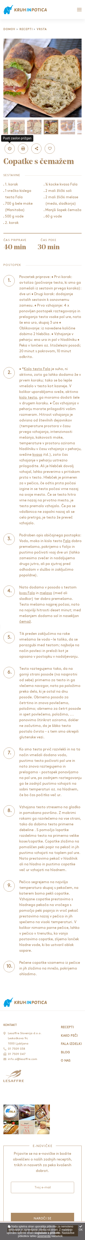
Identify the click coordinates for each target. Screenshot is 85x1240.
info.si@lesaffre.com (22, 1059)
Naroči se (42, 1218)
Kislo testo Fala (37, 369)
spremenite (44, 1236)
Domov (9, 29)
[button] (10, 148)
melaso (46, 593)
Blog (65, 1052)
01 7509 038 (16, 1048)
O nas (65, 1060)
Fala (66, 541)
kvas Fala (27, 593)
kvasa (37, 454)
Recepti (26, 29)
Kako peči (69, 1035)
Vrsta (42, 29)
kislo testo (28, 397)
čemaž (25, 621)
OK (81, 1228)
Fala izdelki (71, 1043)
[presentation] (40, 1202)
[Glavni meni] (79, 10)
